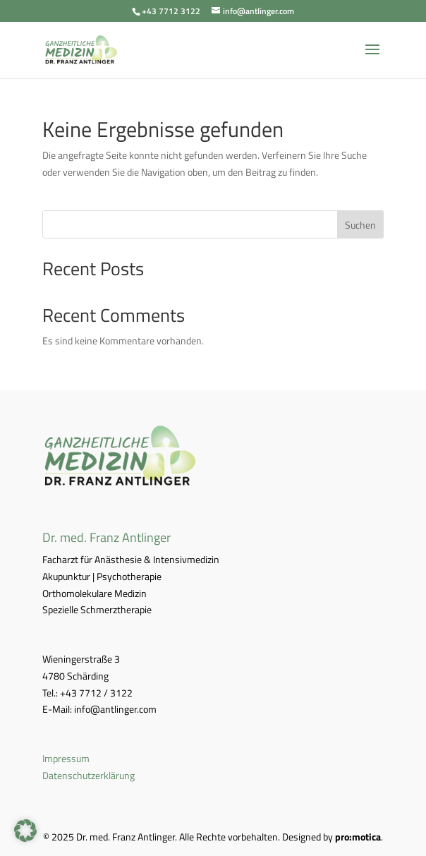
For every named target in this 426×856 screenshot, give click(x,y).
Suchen (360, 224)
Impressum (66, 758)
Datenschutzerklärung (88, 775)
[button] (25, 830)
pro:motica (358, 836)
